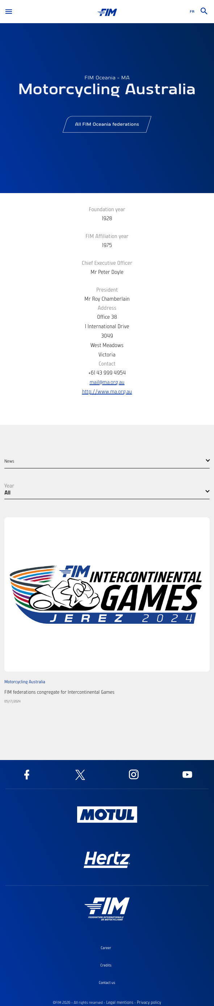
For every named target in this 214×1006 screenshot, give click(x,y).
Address (107, 307)
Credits (106, 965)
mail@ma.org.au (107, 381)
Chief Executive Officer (107, 262)
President (107, 289)
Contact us (107, 982)
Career (106, 947)
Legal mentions (119, 1002)
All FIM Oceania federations (107, 126)
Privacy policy (149, 1002)
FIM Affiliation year (107, 235)
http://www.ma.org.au (107, 391)
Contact (107, 363)
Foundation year (107, 209)
